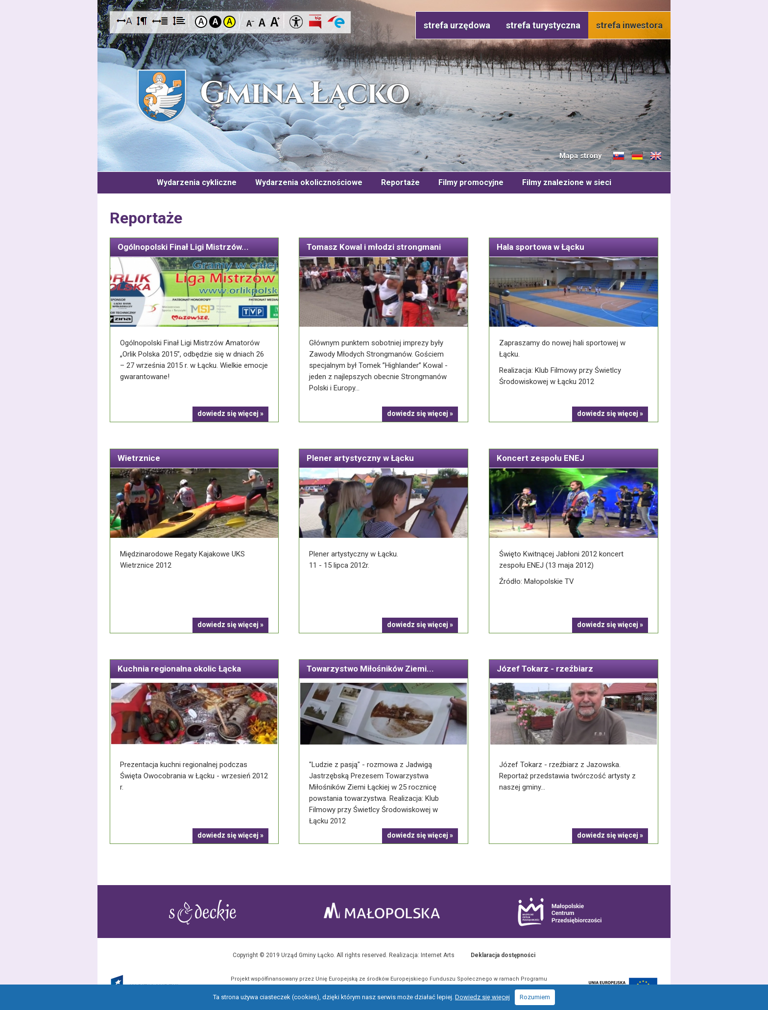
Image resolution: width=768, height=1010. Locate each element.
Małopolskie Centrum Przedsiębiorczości (559, 911)
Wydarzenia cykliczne (197, 182)
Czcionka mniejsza (250, 21)
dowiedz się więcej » (230, 413)
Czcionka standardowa (263, 21)
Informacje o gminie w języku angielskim (656, 156)
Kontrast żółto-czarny (229, 22)
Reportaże (400, 182)
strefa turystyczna (543, 25)
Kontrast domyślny (201, 22)
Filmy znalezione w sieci (566, 182)
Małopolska (382, 910)
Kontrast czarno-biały (215, 22)
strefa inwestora (629, 25)
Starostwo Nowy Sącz (202, 912)
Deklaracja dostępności (503, 955)
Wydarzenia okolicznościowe (308, 182)
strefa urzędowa (457, 25)
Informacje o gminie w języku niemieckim (637, 156)
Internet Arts (438, 955)
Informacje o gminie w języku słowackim (618, 156)
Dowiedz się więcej (482, 997)
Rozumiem (535, 997)
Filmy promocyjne (471, 182)
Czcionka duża (275, 21)
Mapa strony (580, 155)
